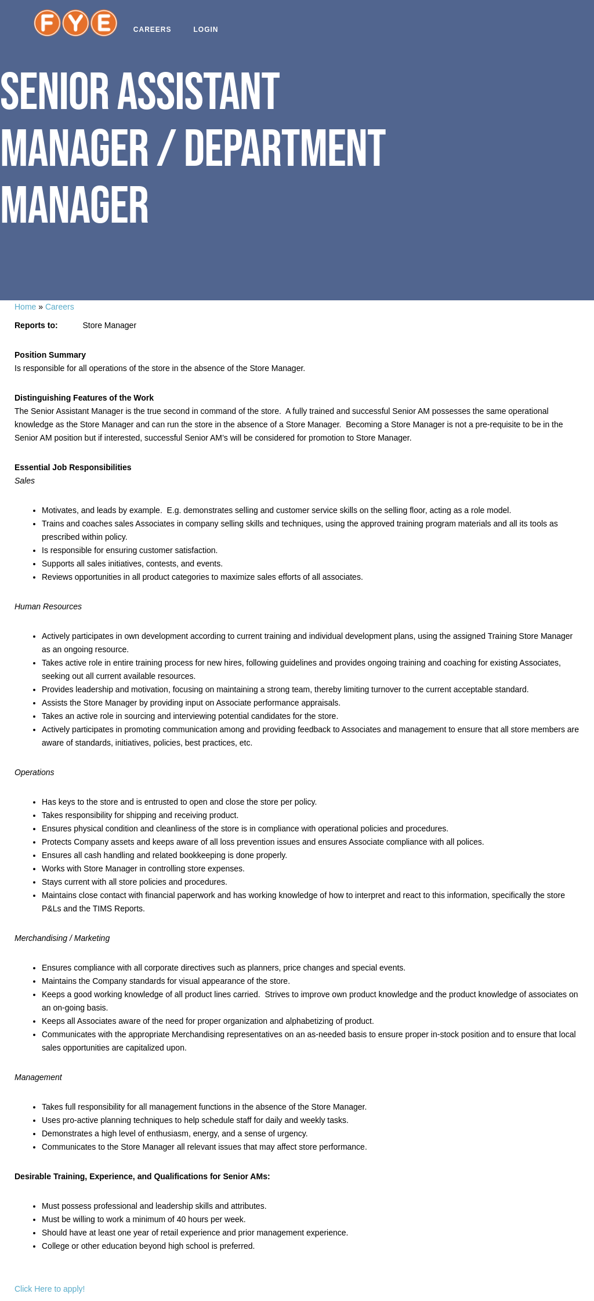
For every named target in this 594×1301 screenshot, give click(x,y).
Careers (156, 30)
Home (25, 306)
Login (209, 30)
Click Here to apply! (50, 1288)
